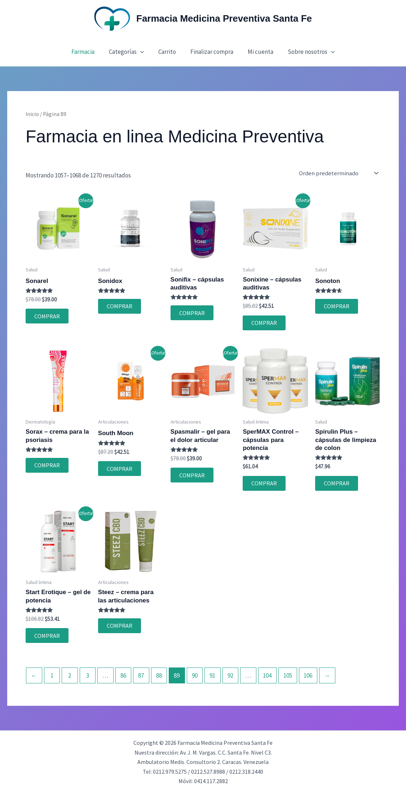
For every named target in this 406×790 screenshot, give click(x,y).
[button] (143, 51)
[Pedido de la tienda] (339, 173)
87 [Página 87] (141, 672)
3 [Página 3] (87, 672)
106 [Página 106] (308, 672)
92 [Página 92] (230, 672)
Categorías (129, 51)
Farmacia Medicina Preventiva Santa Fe (224, 18)
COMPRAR (46, 315)
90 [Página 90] (195, 672)
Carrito (168, 52)
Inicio (32, 114)
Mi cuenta (257, 52)
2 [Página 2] (69, 672)
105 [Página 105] (287, 672)
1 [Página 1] (51, 672)
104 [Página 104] (267, 672)
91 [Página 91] (212, 672)
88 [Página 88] (159, 672)
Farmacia (88, 52)
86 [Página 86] (123, 672)
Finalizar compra (210, 52)
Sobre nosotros (305, 51)
